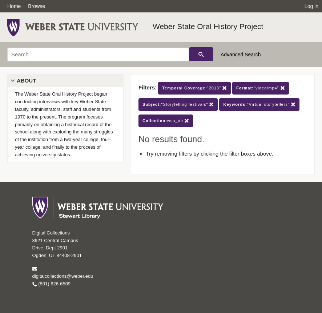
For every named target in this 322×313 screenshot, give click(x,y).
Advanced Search (241, 54)
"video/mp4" (260, 88)
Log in (311, 6)
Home (14, 6)
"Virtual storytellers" (259, 104)
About (26, 80)
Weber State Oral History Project (208, 26)
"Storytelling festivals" (178, 104)
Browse (36, 6)
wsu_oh (165, 121)
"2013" (194, 88)
